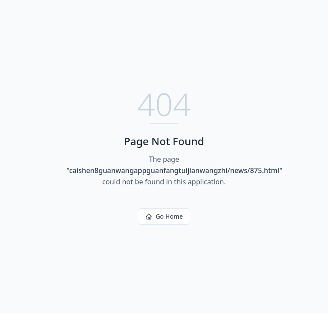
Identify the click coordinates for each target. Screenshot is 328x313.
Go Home (164, 216)
